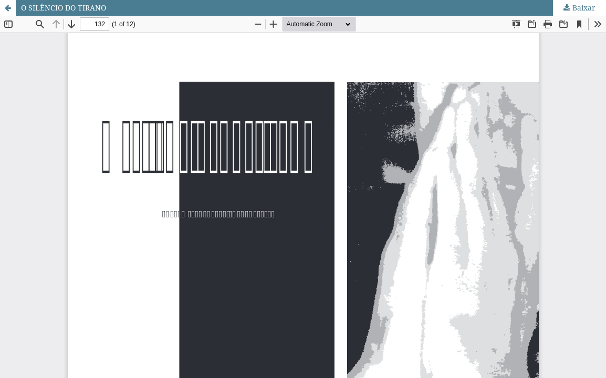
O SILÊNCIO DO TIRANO (63, 8)
